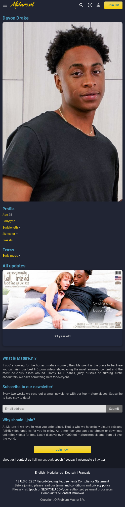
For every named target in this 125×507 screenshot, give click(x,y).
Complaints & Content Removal (62, 493)
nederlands (55, 472)
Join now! (62, 449)
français (84, 472)
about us (9, 459)
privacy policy (101, 485)
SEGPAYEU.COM (52, 489)
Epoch (32, 489)
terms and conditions (70, 485)
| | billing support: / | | (54, 459)
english (40, 472)
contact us (24, 459)
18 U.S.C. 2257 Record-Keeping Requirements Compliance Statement (62, 481)
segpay (70, 459)
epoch (59, 459)
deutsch (70, 472)
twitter (101, 459)
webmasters (86, 459)
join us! (113, 5)
